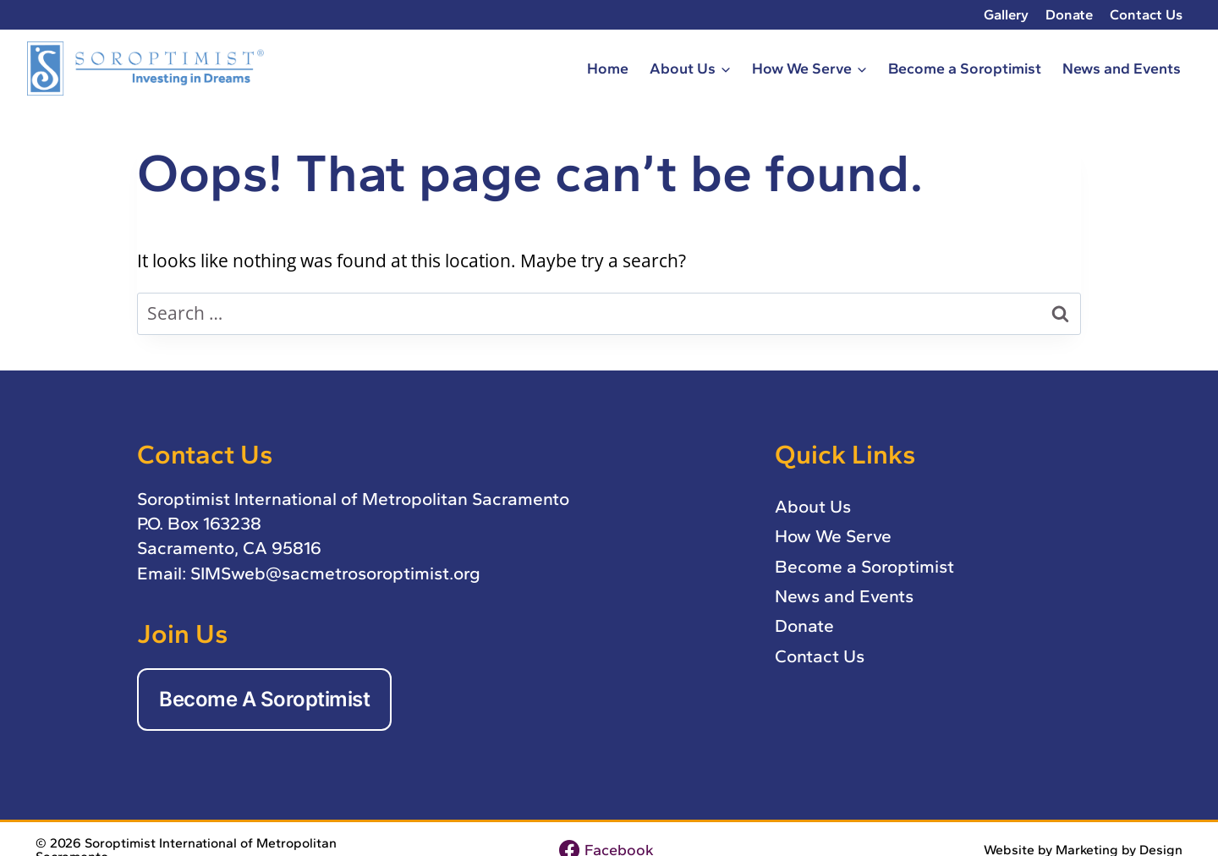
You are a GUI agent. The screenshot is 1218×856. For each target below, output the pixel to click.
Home (607, 68)
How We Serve (833, 535)
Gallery (1006, 14)
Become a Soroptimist (964, 68)
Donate (1069, 14)
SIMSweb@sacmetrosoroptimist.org (335, 573)
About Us (813, 506)
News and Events (1121, 68)
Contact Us (1146, 14)
